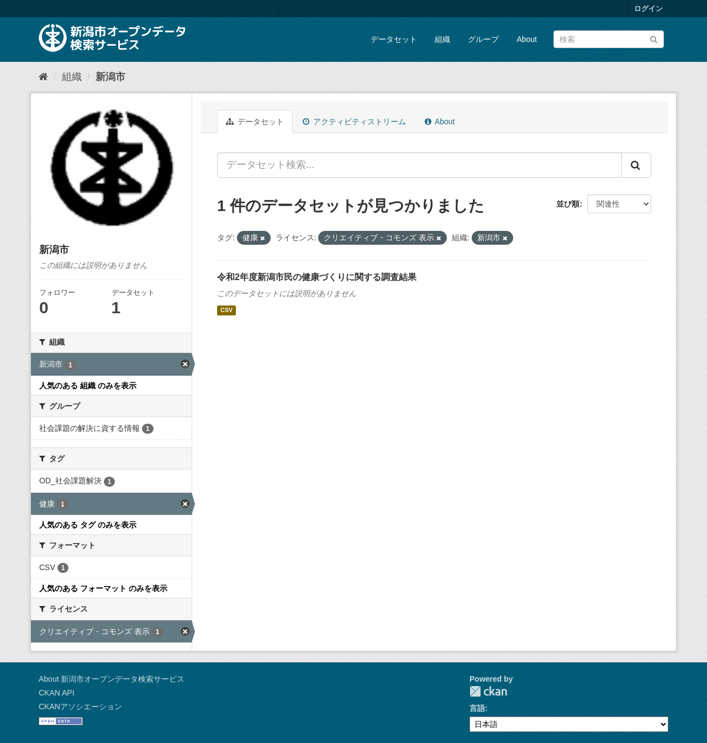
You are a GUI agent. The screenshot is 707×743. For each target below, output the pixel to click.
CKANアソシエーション (80, 706)
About (526, 39)
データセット (394, 39)
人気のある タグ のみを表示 (87, 524)
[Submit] (653, 38)
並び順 (567, 203)
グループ (483, 39)
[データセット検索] (608, 39)
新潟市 (110, 76)
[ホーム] (43, 76)
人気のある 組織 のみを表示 (87, 385)
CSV (226, 310)
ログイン (648, 8)
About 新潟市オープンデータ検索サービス (111, 679)
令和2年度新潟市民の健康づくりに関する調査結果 (316, 277)
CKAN (488, 691)
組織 (442, 39)
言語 (477, 708)
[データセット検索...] (419, 165)
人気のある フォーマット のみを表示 (103, 588)
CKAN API (57, 692)
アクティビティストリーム (354, 121)
